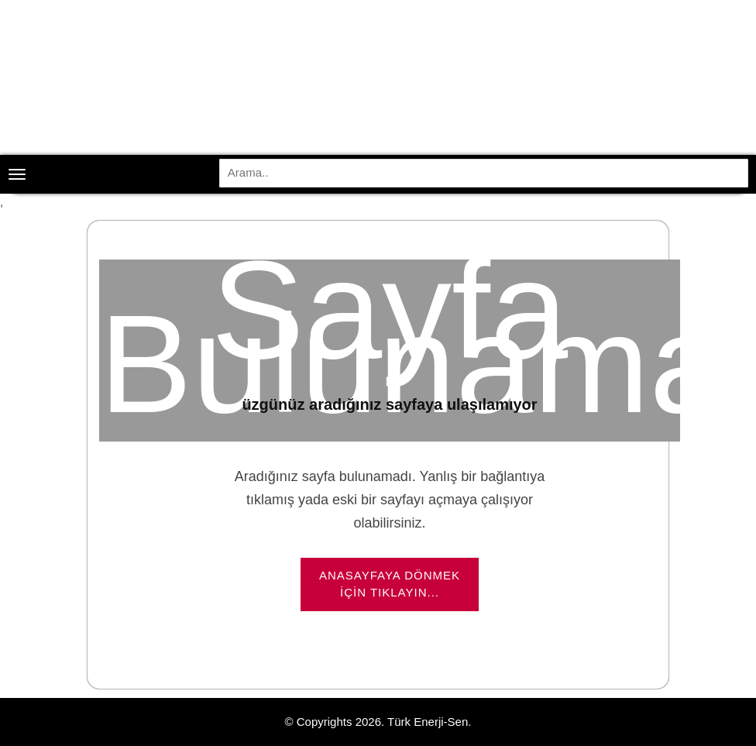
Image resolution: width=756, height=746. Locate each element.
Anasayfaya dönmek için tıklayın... (389, 584)
